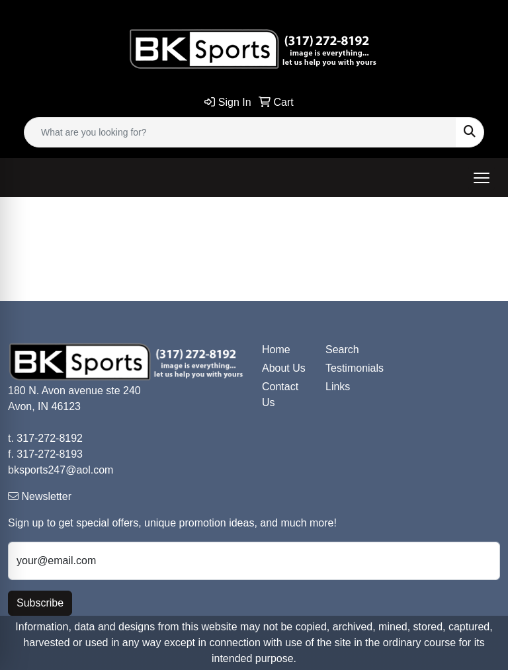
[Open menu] (481, 178)
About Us (284, 368)
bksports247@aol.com (60, 470)
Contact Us (280, 394)
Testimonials (349, 368)
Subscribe (40, 602)
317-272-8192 (50, 438)
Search (342, 349)
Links (337, 386)
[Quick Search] (240, 132)
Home (276, 349)
